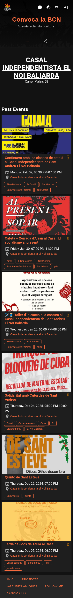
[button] (22, 586)
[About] (40, 7)
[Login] (65, 7)
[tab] (28, 41)
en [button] (57, 7)
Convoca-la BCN (36, 19)
